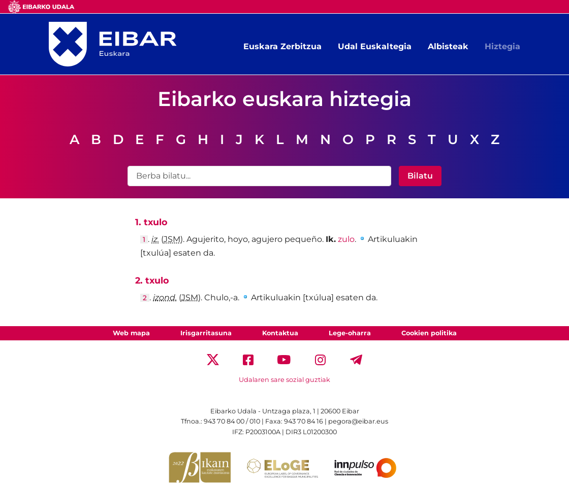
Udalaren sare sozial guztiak (284, 379)
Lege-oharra (350, 333)
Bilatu (420, 176)
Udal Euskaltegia (375, 46)
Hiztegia (502, 46)
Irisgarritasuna (206, 333)
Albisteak (448, 46)
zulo (346, 239)
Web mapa (131, 333)
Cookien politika (429, 333)
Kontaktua (280, 333)
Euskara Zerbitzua (282, 46)
